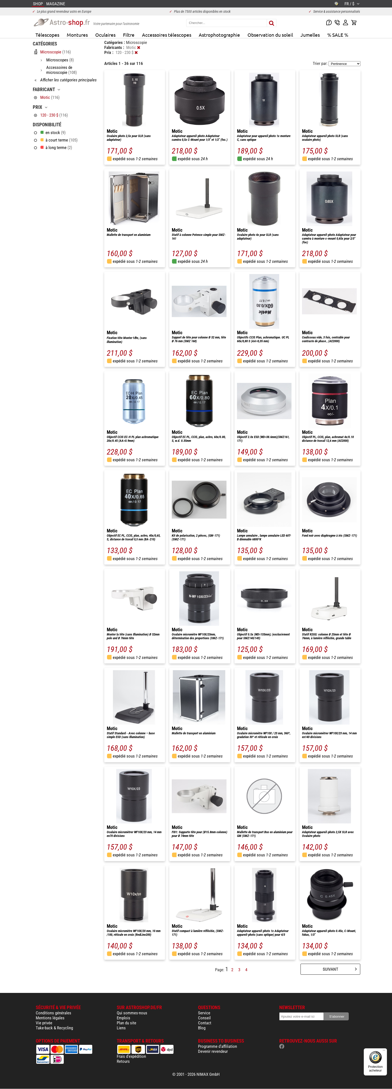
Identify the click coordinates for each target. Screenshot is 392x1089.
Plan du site (126, 1022)
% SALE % (337, 35)
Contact (204, 1022)
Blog (202, 1027)
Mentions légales (50, 1017)
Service (204, 1012)
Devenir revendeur (213, 1051)
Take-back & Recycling (54, 1027)
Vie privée (44, 1022)
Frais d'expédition (131, 1056)
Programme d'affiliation (217, 1046)
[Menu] (384, 1051)
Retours (123, 1061)
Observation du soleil (270, 35)
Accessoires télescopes (166, 35)
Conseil (204, 1017)
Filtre (128, 35)
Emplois (123, 1017)
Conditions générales (53, 1012)
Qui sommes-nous (132, 1012)
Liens (121, 1027)
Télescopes (47, 35)
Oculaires (105, 35)
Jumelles (310, 35)
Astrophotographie (219, 35)
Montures (77, 35)
